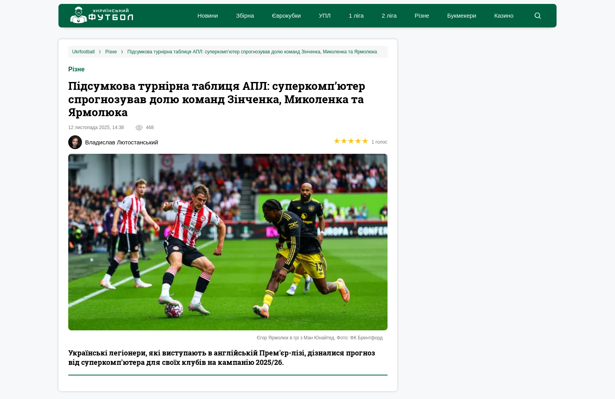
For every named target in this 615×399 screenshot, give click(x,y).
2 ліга (389, 15)
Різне (422, 15)
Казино (503, 15)
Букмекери (461, 15)
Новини (207, 15)
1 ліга (356, 15)
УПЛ (325, 15)
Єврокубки (286, 15)
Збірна (245, 15)
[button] (537, 16)
